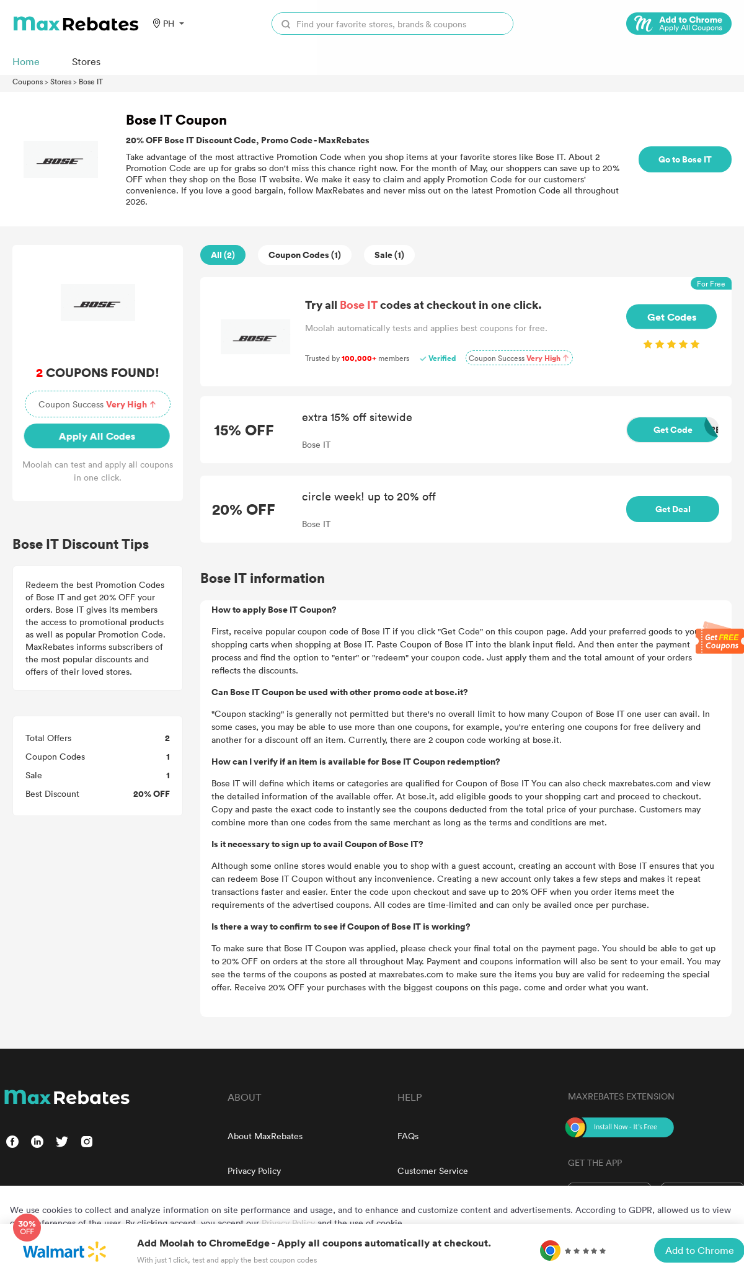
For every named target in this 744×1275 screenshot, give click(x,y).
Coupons (27, 81)
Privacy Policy (254, 1170)
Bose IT (91, 81)
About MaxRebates (265, 1136)
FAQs (407, 1136)
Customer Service (432, 1170)
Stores (60, 81)
